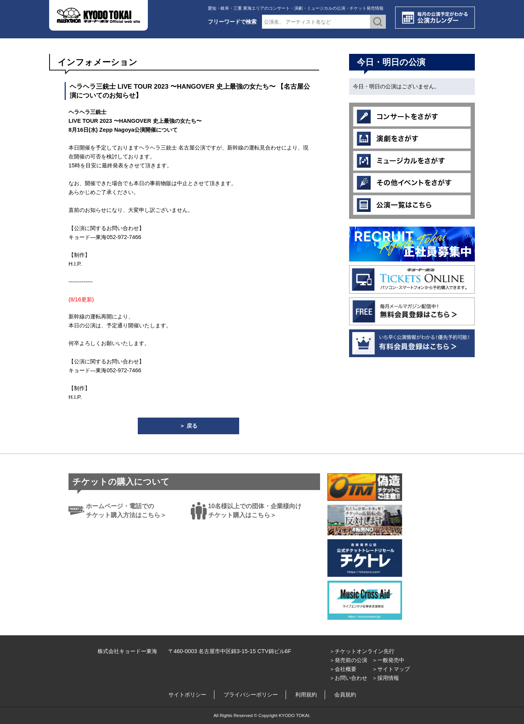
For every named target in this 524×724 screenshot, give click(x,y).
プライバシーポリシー (251, 694)
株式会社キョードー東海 (127, 651)
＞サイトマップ (391, 669)
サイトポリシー (187, 694)
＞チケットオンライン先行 (361, 651)
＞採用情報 (385, 678)
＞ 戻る (188, 426)
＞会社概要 (342, 669)
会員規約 (345, 694)
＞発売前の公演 (348, 660)
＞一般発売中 (388, 660)
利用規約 (306, 694)
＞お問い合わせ (348, 678)
